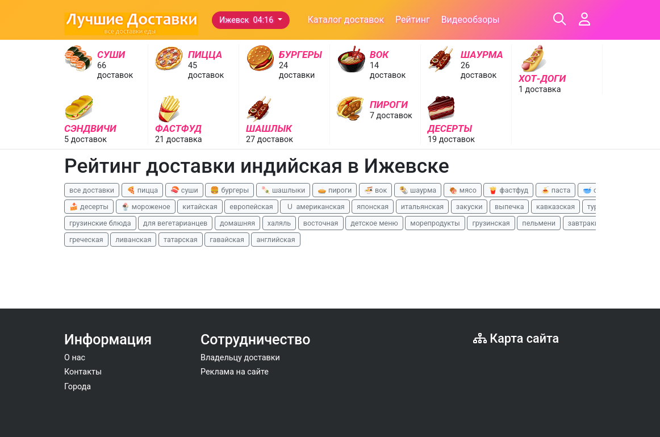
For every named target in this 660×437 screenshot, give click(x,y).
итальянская (422, 206)
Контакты (83, 372)
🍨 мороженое (145, 206)
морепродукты (435, 223)
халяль (279, 223)
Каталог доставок (346, 19)
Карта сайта (516, 338)
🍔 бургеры (229, 190)
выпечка (509, 206)
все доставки (91, 190)
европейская (251, 206)
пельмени (538, 223)
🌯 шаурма (417, 190)
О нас (74, 358)
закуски (469, 206)
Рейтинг (412, 19)
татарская (181, 239)
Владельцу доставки (240, 358)
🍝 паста (556, 190)
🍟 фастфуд (508, 190)
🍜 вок (375, 190)
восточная (321, 223)
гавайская (227, 239)
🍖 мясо (463, 190)
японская (373, 206)
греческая (86, 239)
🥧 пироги (335, 190)
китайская (199, 206)
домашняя (237, 223)
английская (275, 239)
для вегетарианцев (175, 223)
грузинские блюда (100, 223)
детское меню (374, 223)
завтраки (583, 223)
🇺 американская (314, 206)
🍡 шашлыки (283, 190)
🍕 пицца (142, 190)
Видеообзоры (470, 19)
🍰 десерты (88, 206)
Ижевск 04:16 (247, 20)
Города (77, 387)
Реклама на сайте (234, 372)
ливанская (133, 239)
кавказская (555, 206)
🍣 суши (184, 190)
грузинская (490, 223)
